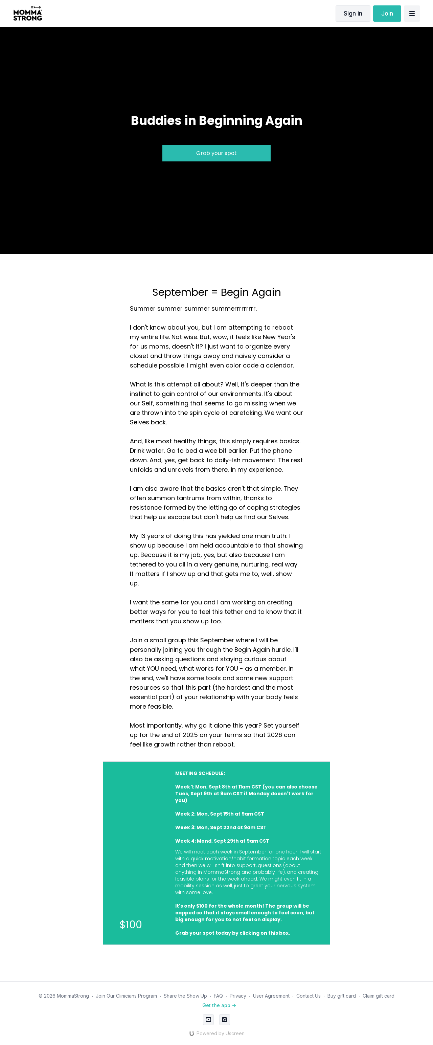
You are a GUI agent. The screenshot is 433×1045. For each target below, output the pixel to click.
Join (387, 13)
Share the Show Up (185, 996)
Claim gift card (378, 996)
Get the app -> (219, 1005)
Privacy (238, 996)
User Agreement (271, 996)
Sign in (353, 13)
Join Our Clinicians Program (126, 996)
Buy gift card (341, 996)
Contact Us (308, 996)
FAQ (218, 996)
